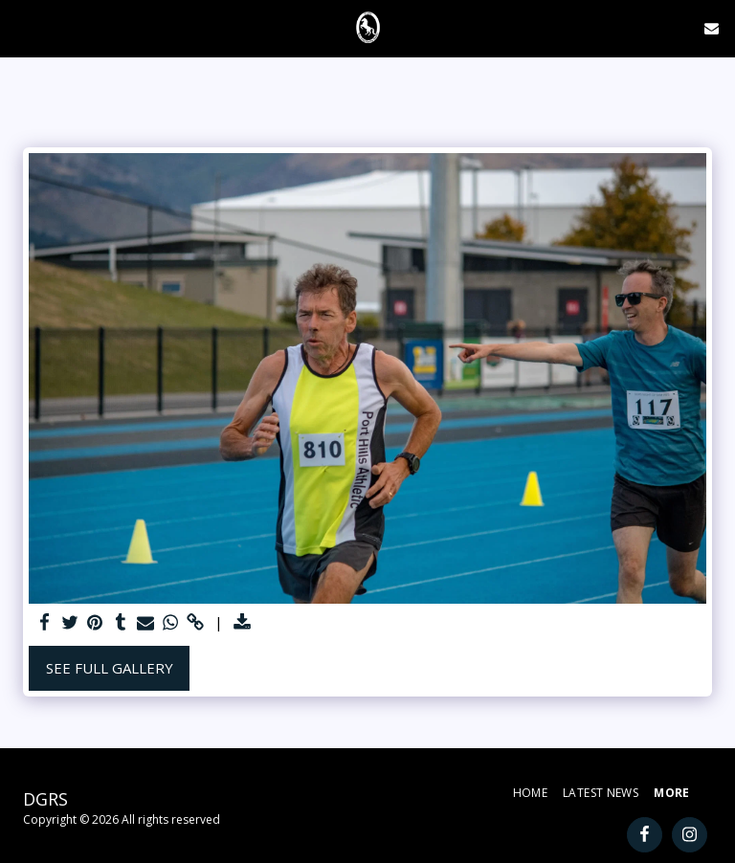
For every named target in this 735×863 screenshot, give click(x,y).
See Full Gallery (109, 667)
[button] (21, 27)
